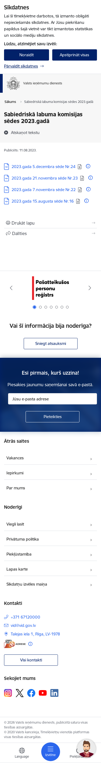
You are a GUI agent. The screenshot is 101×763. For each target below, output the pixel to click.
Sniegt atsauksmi (50, 343)
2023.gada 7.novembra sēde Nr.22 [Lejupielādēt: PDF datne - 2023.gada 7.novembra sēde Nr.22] (44, 189)
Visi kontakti (31, 659)
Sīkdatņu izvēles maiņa (26, 584)
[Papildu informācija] (88, 166)
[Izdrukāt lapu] (50, 223)
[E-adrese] (15, 643)
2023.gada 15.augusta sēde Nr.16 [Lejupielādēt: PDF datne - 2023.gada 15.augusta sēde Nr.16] (43, 201)
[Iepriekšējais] (11, 288)
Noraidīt (26, 54)
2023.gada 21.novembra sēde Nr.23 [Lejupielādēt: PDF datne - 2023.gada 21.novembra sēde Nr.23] (45, 178)
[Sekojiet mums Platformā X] (20, 693)
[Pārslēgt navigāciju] (50, 751)
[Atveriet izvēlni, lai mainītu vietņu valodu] (21, 753)
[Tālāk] (90, 288)
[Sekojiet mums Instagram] (8, 693)
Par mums (15, 487)
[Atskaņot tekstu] (25, 132)
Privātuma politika (22, 539)
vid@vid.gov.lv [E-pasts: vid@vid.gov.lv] (23, 625)
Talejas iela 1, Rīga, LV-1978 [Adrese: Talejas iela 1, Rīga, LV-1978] (35, 634)
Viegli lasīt (15, 524)
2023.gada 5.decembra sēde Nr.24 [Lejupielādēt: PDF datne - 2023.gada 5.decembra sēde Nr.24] (43, 166)
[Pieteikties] (52, 416)
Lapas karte (17, 569)
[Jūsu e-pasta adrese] (52, 398)
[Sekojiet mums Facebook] (31, 693)
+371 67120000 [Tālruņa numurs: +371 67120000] (25, 617)
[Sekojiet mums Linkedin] (54, 693)
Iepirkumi (14, 472)
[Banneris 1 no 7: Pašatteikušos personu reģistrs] (50, 288)
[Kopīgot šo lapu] (50, 233)
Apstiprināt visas (74, 54)
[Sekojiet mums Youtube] (43, 693)
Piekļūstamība (19, 554)
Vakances (15, 457)
